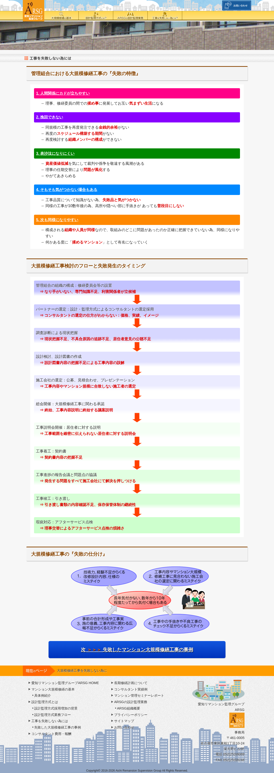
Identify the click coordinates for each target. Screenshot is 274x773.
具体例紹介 (42, 695)
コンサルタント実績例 (130, 689)
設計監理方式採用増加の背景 (56, 708)
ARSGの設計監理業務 (130, 15)
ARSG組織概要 (128, 708)
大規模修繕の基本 (61, 15)
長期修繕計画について (130, 683)
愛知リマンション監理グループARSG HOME (65, 683)
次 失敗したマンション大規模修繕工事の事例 (137, 649)
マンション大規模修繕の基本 (53, 689)
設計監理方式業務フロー (52, 715)
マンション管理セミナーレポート (139, 695)
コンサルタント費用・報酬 (51, 734)
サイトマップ (124, 721)
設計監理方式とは (96, 15)
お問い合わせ (124, 727)
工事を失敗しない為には (165, 15)
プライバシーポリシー (130, 715)
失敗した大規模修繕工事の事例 (57, 727)
